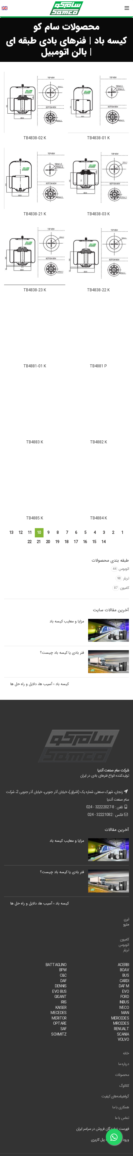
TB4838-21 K (34, 214)
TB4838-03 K (98, 214)
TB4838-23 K (34, 290)
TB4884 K (98, 518)
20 (48, 542)
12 (20, 533)
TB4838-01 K (98, 138)
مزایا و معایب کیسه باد (67, 621)
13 (11, 533)
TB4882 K (98, 442)
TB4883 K (34, 442)
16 (85, 542)
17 (76, 542)
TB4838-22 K (98, 290)
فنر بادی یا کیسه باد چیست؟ (62, 653)
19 (57, 542)
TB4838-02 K (34, 138)
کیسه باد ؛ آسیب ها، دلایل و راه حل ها (39, 684)
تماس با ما (122, 1118)
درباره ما (123, 1064)
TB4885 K (34, 518)
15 (94, 542)
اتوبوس (124, 569)
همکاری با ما (120, 1107)
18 (66, 542)
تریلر (126, 578)
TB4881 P (98, 366)
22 (29, 542)
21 (39, 542)
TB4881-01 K (34, 366)
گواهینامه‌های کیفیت (115, 1096)
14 (103, 542)
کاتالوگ (124, 1086)
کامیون (124, 588)
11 (30, 533)
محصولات (122, 1075)
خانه (126, 1053)
